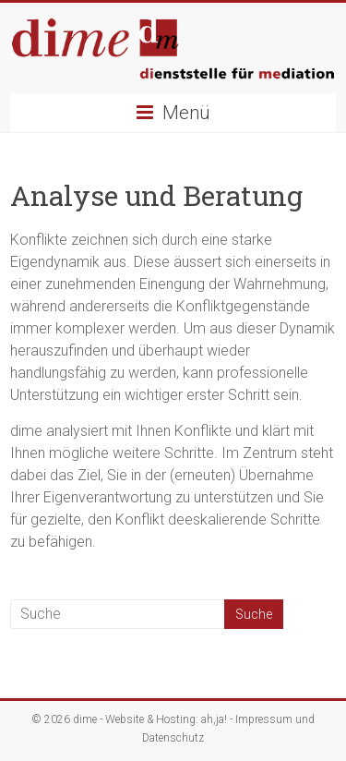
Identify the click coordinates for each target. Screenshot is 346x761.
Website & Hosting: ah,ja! (166, 719)
